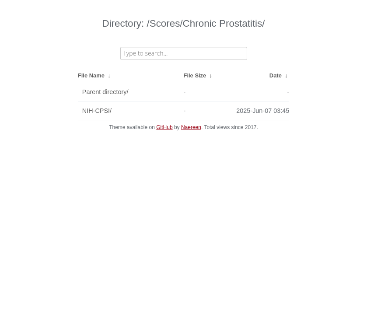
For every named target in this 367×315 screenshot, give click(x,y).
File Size (195, 75)
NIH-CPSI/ (97, 110)
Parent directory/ (105, 91)
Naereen (191, 127)
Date (275, 75)
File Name (91, 75)
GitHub (164, 127)
